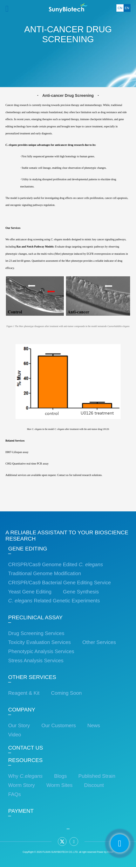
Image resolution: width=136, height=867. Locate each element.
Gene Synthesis (81, 592)
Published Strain (96, 776)
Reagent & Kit (23, 693)
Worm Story (21, 785)
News (93, 725)
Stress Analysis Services (36, 660)
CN (120, 8)
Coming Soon (66, 693)
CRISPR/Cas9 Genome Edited (55, 564)
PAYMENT (21, 811)
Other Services (99, 642)
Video (14, 735)
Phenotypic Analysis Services (41, 651)
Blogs (60, 776)
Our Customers (58, 725)
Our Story (19, 725)
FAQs (14, 794)
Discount (94, 785)
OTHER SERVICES (32, 677)
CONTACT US (25, 748)
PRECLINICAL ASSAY (35, 617)
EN (127, 8)
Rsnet (110, 852)
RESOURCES (25, 760)
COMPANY (21, 710)
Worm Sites (59, 785)
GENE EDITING (27, 549)
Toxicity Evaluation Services (39, 642)
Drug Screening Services (36, 633)
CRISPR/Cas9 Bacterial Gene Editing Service (59, 582)
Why (25, 776)
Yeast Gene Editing (29, 592)
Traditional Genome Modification (44, 573)
